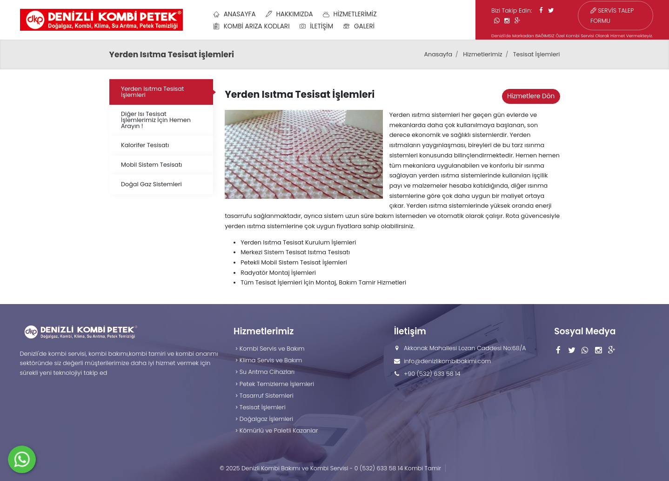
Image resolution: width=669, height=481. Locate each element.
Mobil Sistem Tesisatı (151, 165)
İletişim (316, 26)
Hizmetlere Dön (531, 96)
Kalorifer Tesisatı (145, 145)
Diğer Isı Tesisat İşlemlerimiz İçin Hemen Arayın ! (156, 120)
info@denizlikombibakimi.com (447, 361)
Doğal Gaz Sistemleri (151, 184)
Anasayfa (234, 14)
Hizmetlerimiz (350, 14)
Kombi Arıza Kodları (251, 26)
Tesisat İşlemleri (536, 54)
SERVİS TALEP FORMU (612, 16)
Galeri (359, 26)
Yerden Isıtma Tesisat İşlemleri (152, 92)
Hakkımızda (289, 14)
